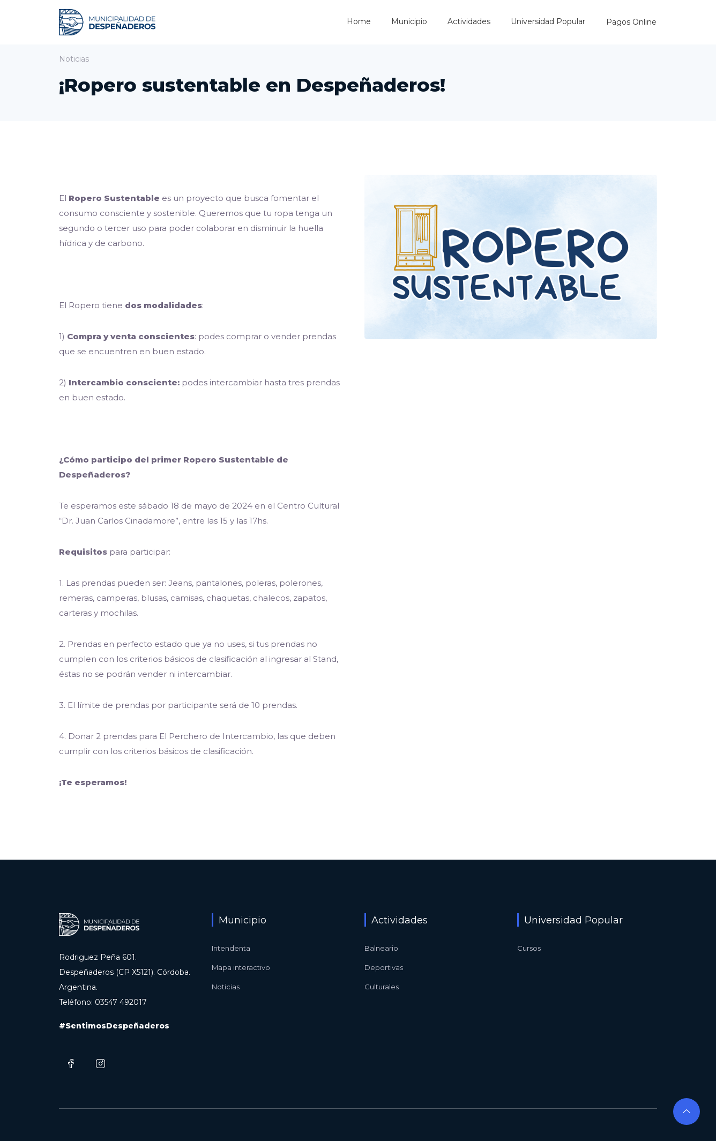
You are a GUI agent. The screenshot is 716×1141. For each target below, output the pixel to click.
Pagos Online (631, 22)
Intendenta (231, 948)
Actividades (468, 21)
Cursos (529, 948)
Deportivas (383, 967)
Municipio (409, 21)
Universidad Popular (548, 21)
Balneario (381, 948)
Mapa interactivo (241, 967)
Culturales (381, 986)
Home (359, 21)
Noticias (226, 986)
